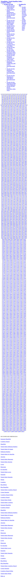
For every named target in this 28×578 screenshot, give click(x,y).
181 (20, 117)
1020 (17, 243)
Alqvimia (3, 456)
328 (2, 140)
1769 (17, 387)
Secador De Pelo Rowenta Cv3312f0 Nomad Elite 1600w (24, 15)
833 (5, 215)
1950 (14, 422)
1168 (21, 271)
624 (25, 183)
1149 (4, 269)
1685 (17, 371)
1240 (3, 286)
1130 (10, 264)
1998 (12, 431)
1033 (14, 246)
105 (8, 106)
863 (14, 219)
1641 (10, 363)
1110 (14, 260)
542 (23, 170)
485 (14, 162)
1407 (24, 317)
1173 (14, 273)
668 (23, 189)
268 (11, 130)
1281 (24, 293)
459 (17, 158)
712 (20, 196)
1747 (14, 383)
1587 (17, 352)
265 (2, 130)
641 (23, 185)
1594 (17, 353)
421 (11, 153)
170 (14, 115)
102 (26, 105)
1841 (24, 400)
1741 (17, 381)
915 (8, 227)
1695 (3, 373)
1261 (3, 290)
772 (11, 205)
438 (8, 156)
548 (14, 172)
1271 (14, 291)
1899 (7, 412)
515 (23, 166)
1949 (10, 422)
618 (8, 183)
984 (25, 236)
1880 (14, 408)
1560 (21, 346)
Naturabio (3, 474)
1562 (3, 348)
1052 (7, 250)
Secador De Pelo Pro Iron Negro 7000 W (11, 35)
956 (23, 232)
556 (11, 173)
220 (2, 123)
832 (2, 215)
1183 (24, 274)
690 (8, 193)
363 (25, 144)
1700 (21, 373)
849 (25, 216)
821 (23, 212)
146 (23, 111)
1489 (17, 333)
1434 (21, 322)
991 (20, 238)
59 (2, 101)
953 (14, 232)
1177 (4, 274)
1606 (10, 356)
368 (14, 145)
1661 (7, 367)
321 (8, 138)
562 (2, 174)
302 (5, 136)
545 (5, 172)
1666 (24, 367)
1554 (24, 345)
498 (25, 164)
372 (25, 145)
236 (23, 125)
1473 (10, 330)
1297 (7, 297)
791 (14, 208)
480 (25, 161)
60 (4, 101)
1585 (10, 352)
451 (20, 157)
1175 (21, 273)
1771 (24, 387)
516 (25, 166)
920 (23, 227)
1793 (3, 392)
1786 (3, 391)
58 (25, 99)
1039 (10, 247)
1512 (24, 337)
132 (8, 110)
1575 (24, 349)
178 (11, 117)
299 (23, 134)
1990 (7, 430)
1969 (7, 426)
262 (20, 129)
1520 (3, 340)
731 (23, 199)
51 (9, 99)
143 (14, 111)
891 (17, 223)
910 (20, 226)
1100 (4, 259)
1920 (7, 416)
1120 (24, 262)
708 (8, 196)
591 (8, 179)
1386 (24, 313)
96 (10, 105)
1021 (21, 243)
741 (25, 200)
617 (5, 183)
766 (20, 204)
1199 (7, 278)
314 (14, 137)
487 (20, 162)
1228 (10, 283)
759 (25, 203)
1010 (7, 242)
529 (11, 169)
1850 (7, 403)
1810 (14, 395)
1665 (21, 367)
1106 (24, 259)
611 (14, 181)
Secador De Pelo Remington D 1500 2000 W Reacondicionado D (11, 78)
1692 (17, 372)
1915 (14, 415)
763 (11, 204)
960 (8, 234)
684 (17, 192)
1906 (7, 414)
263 (23, 129)
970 (11, 235)
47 (25, 98)
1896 (21, 411)
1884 (3, 410)
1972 (17, 426)
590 (5, 179)
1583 (3, 352)
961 (11, 234)
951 (8, 232)
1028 (21, 244)
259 (11, 129)
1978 (14, 427)
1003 (7, 240)
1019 (14, 243)
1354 (10, 307)
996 (9, 239)
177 (8, 117)
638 (14, 185)
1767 (10, 387)
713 (23, 196)
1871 (7, 407)
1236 (14, 285)
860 (5, 219)
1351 (24, 306)
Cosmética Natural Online (7, 495)
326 (23, 138)
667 (20, 189)
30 (11, 97)
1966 (21, 424)
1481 (14, 332)
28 (7, 97)
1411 (14, 318)
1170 (4, 273)
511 (11, 166)
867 (25, 219)
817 (11, 212)
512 (14, 166)
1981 (24, 427)
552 (25, 172)
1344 (24, 305)
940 (2, 231)
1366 (3, 310)
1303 (3, 298)
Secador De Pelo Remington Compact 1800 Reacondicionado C (11, 71)
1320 (14, 301)
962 (14, 234)
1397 (14, 316)
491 (5, 164)
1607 (14, 356)
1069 (17, 252)
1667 (3, 368)
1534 (3, 342)
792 (17, 208)
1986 (17, 428)
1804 (17, 393)
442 (20, 156)
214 (11, 122)
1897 (24, 411)
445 (2, 157)
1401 (3, 317)
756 (17, 203)
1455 (21, 326)
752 (5, 203)
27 (4, 97)
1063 (21, 251)
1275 (3, 293)
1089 (14, 256)
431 (14, 154)
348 (8, 142)
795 (25, 208)
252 (17, 127)
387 (17, 148)
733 (2, 200)
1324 (3, 302)
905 (5, 226)
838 (20, 215)
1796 (14, 392)
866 (23, 219)
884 (23, 221)
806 (5, 211)
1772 (3, 388)
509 (5, 166)
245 (23, 126)
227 (23, 123)
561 (25, 173)
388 (20, 148)
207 (17, 121)
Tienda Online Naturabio (6, 477)
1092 (24, 256)
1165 (10, 271)
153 (17, 113)
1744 (3, 383)
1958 (17, 423)
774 (17, 205)
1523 (14, 340)
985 (2, 238)
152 (14, 113)
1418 (14, 320)
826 (11, 213)
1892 (7, 411)
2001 (23, 431)
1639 (3, 363)
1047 (14, 248)
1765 (3, 387)
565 (11, 174)
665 (14, 189)
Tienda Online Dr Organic (7, 449)
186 (8, 118)
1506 (3, 337)
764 (14, 204)
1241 (7, 286)
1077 (21, 254)
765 (17, 204)
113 (5, 107)
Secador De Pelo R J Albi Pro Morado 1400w (11, 49)
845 (14, 216)
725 (5, 199)
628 (11, 184)
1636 (17, 361)
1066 (7, 252)
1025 (10, 244)
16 (4, 95)
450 (17, 157)
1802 (10, 393)
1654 (7, 365)
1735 (21, 380)
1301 (21, 297)
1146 (17, 267)
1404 (14, 317)
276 (8, 131)
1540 (24, 342)
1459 (10, 328)
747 (17, 201)
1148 (24, 267)
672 (8, 191)
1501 (10, 336)
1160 (17, 270)
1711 (10, 376)
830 (23, 213)
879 (8, 221)
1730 (3, 380)
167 (5, 115)
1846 (17, 402)
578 (23, 176)
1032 (10, 246)
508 (2, 166)
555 (8, 173)
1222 (14, 282)
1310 (3, 299)
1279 (17, 293)
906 (8, 226)
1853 (17, 403)
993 (25, 238)
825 (8, 213)
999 (18, 239)
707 (5, 196)
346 (2, 142)
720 (17, 197)
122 (5, 109)
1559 (17, 346)
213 (8, 122)
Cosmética (3, 482)
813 (25, 211)
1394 (3, 316)
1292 (14, 295)
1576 (3, 350)
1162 (24, 270)
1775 (14, 388)
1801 (7, 393)
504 (17, 165)
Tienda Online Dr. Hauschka (7, 454)
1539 (21, 342)
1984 (10, 428)
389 (23, 148)
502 (11, 165)
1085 (24, 255)
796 (2, 209)
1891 (3, 411)
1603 (24, 355)
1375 (10, 312)
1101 (7, 259)
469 (20, 160)
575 (14, 176)
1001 (24, 239)
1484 (24, 332)
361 (20, 144)
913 (2, 227)
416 (23, 152)
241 (11, 126)
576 (17, 176)
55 (18, 99)
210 (25, 121)
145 (20, 111)
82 (4, 103)
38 (4, 98)
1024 (7, 244)
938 (23, 230)
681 (8, 192)
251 (14, 127)
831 (25, 213)
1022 (24, 243)
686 (23, 192)
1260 (24, 289)
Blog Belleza (4, 484)
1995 (24, 430)
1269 (7, 291)
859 (2, 219)
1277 (10, 293)
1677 (14, 369)
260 (14, 129)
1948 (7, 422)
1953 (24, 422)
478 (20, 161)
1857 (7, 404)
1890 (24, 410)
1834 (24, 399)
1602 (21, 355)
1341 (14, 305)
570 (25, 174)
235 (20, 125)
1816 (10, 396)
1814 (3, 396)
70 (2, 102)
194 (5, 119)
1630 (21, 360)
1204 (24, 278)
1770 (21, 387)
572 (5, 176)
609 (8, 181)
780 (8, 207)
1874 (17, 407)
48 (2, 99)
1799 (24, 392)
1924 (21, 416)
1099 (24, 258)
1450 (3, 326)
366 (8, 145)
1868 (21, 406)
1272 (17, 291)
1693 (21, 372)
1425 (14, 321)
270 (17, 130)
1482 (17, 332)
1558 (14, 346)
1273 (21, 291)
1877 (3, 408)
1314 (17, 299)
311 (5, 137)
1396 (10, 316)
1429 (3, 322)
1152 (14, 269)
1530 (14, 341)
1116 (10, 262)
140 (5, 111)
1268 (3, 291)
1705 (14, 375)
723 (25, 197)
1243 (14, 286)
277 (11, 131)
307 (20, 136)
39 (7, 98)
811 (20, 211)
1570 (7, 349)
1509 (14, 337)
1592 (10, 353)
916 (11, 227)
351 (17, 142)
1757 (24, 384)
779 (5, 207)
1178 (7, 274)
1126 (21, 263)
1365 (24, 309)
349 (11, 142)
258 (8, 129)
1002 (3, 240)
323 (14, 138)
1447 (17, 325)
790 (11, 208)
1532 (21, 341)
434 (23, 154)
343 (20, 141)
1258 (17, 289)
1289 (3, 295)
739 (20, 200)
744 (8, 201)
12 (21, 94)
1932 (24, 418)
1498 (24, 334)
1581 (21, 350)
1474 (14, 330)
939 (25, 230)
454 (2, 158)
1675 (7, 369)
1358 (24, 307)
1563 (7, 348)
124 (11, 109)
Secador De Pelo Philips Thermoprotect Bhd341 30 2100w (11, 11)
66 (18, 101)
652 (2, 188)
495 (17, 164)
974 (23, 235)
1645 (24, 363)
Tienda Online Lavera (6, 472)
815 (5, 212)
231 (8, 125)
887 (5, 223)
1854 (21, 403)
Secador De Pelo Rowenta (24, 8)
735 (8, 200)
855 (17, 217)
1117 (14, 262)
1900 (10, 412)
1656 (14, 365)
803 (23, 209)
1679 (21, 369)
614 (23, 181)
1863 (3, 406)
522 (17, 168)
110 (23, 106)
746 (14, 201)
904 (2, 226)
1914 (10, 415)
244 (20, 126)
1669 (10, 368)
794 (23, 208)
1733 (14, 380)
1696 (7, 373)
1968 (3, 426)
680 (5, 192)
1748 (17, 383)
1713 (17, 376)
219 (25, 122)
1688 (3, 372)
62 (9, 101)
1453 (14, 326)
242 (14, 126)
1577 (7, 350)
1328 (17, 302)
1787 (7, 391)
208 (20, 121)
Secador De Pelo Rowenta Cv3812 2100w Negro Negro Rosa (24, 25)
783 (17, 207)
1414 (24, 318)
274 (2, 131)
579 (25, 176)
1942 (10, 420)
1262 (7, 290)
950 (5, 232)
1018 (10, 243)
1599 (10, 355)
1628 (14, 360)
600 (8, 180)
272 (23, 130)
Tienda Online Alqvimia (6, 462)
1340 (10, 305)
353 (23, 142)
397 (20, 149)
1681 (3, 371)
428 (5, 154)
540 (17, 170)
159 (8, 114)
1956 (10, 423)
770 (5, 205)
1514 (7, 338)
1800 (3, 393)
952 (11, 232)
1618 (3, 359)
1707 (21, 375)
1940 (3, 420)
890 (14, 223)
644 (5, 187)
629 (14, 184)
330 (8, 140)
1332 (7, 303)
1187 (14, 275)
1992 (14, 430)
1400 (24, 316)
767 (23, 204)
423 (17, 153)
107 (14, 106)
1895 (17, 411)
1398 (17, 316)
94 (6, 105)
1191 (4, 277)
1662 (10, 367)
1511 (21, 337)
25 (25, 95)
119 (22, 107)
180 (17, 117)
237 (25, 125)
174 (25, 115)
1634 (10, 361)
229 (2, 125)
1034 (17, 246)
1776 (17, 388)
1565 (14, 348)
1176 (24, 273)
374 (5, 146)
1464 (3, 329)
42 (14, 98)
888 (8, 223)
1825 (17, 397)
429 (8, 154)
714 (25, 196)
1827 (24, 397)
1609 (21, 356)
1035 (21, 246)
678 (25, 191)
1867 (17, 406)
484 (11, 162)
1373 (3, 312)
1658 (21, 365)
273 (25, 130)
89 (20, 103)
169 (11, 115)
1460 (14, 328)
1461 (17, 328)
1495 (14, 334)
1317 (3, 301)
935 (14, 230)
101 (23, 105)
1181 (17, 274)
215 (14, 122)
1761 (14, 385)
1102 (10, 259)
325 (20, 138)
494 (14, 164)
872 (14, 220)
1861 (21, 404)
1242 (10, 286)
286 (11, 133)
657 (17, 188)
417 (25, 152)
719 (14, 197)
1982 (3, 428)
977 (5, 236)
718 (11, 197)
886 (2, 223)
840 (25, 215)
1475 (17, 330)
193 (2, 119)
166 (2, 115)
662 (5, 189)
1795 (10, 392)
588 (25, 177)
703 (20, 195)
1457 (3, 328)
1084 (21, 255)
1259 (21, 289)
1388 (7, 314)
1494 (10, 334)
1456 (24, 326)
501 (8, 165)
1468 (17, 329)
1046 (10, 248)
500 (5, 165)
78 (20, 102)
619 (11, 183)
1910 (21, 414)
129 (25, 109)
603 (17, 180)
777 (25, 205)
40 (9, 98)
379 (20, 146)
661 (2, 189)
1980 (21, 427)
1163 (4, 271)
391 (2, 149)
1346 (7, 306)
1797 (17, 392)
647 (14, 187)
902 (23, 224)
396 (17, 149)
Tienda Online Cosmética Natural (9, 489)
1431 (10, 322)
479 (23, 161)
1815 (7, 396)
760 (2, 204)
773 (14, 205)
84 (9, 103)
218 (23, 122)
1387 (3, 314)
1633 (7, 361)
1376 (14, 312)
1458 (7, 328)
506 (23, 165)
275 (5, 131)
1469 (21, 329)
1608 (17, 356)
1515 (10, 338)
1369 (14, 310)
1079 (3, 255)
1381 (7, 313)
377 (14, 146)
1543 (10, 344)
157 (2, 114)
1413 (21, 318)
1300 (17, 297)
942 (8, 231)
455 (5, 158)
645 (8, 187)
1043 (24, 247)
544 (2, 172)
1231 (21, 283)
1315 (21, 299)
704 (23, 195)
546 (8, 172)
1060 (10, 251)
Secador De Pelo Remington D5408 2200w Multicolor (11, 84)
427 (2, 154)
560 (23, 173)
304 (11, 136)
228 (25, 123)
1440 (17, 324)
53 (14, 99)
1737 (3, 381)
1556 (7, 346)
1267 (24, 290)
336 (25, 140)
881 (14, 221)
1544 (14, 344)
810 (17, 211)
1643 (17, 363)
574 (11, 176)
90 (23, 103)
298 (20, 134)
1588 (21, 352)
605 (23, 180)
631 (20, 184)
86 (14, 103)
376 (11, 146)
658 (20, 188)
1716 (3, 377)
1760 (10, 385)
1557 (10, 346)
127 (20, 109)
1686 (21, 371)
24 (23, 95)
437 (5, 156)
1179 (10, 274)
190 (20, 118)
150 (8, 113)
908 (14, 226)
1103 (14, 259)
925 (11, 228)
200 (23, 119)
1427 (21, 321)
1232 (24, 283)
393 (8, 149)
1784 (21, 389)
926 (14, 228)
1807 (3, 395)
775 (20, 205)
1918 (24, 415)
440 (14, 156)
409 (2, 152)
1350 (21, 306)
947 (23, 231)
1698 (14, 373)
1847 (21, 402)
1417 (10, 320)
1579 (14, 350)
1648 (10, 364)
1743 (24, 381)
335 (23, 140)
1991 (10, 430)
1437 (7, 324)
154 (20, 113)
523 (20, 168)
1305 (10, 298)
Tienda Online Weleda (6, 500)
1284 (10, 294)
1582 (24, 350)
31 (14, 97)
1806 (24, 393)
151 (11, 113)
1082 (14, 255)
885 (25, 221)
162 (17, 114)
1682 (7, 371)
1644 (21, 363)
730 (20, 199)
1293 (17, 295)
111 (25, 106)
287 (14, 133)
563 (5, 174)
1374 (7, 312)
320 (5, 138)
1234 (7, 285)
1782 (14, 389)
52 (11, 99)
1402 (7, 317)
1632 (3, 361)
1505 (24, 336)
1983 (7, 428)
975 (25, 235)
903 (25, 224)
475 (11, 161)
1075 (14, 254)
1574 (21, 349)
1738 (7, 381)
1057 (24, 250)
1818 (17, 396)
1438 (10, 324)
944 (14, 231)
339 (8, 141)
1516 (14, 338)
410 (5, 152)
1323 (24, 301)
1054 (14, 250)
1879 (10, 408)
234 (17, 125)
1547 (24, 344)
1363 (17, 309)
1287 (21, 294)
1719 (14, 377)
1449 (24, 325)
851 (5, 217)
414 (17, 152)
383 (5, 148)
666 (17, 189)
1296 (3, 297)
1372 (24, 310)
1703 (7, 375)
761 (5, 204)
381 (25, 146)
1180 (14, 274)
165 (25, 114)
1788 (10, 391)
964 (20, 234)
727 (11, 199)
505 (20, 165)
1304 (7, 298)
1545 (17, 344)
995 (6, 239)
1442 (24, 324)
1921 (10, 416)
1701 (24, 373)
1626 (7, 360)
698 (5, 195)
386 (14, 148)
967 (2, 235)
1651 (21, 364)
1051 (3, 250)
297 (17, 134)
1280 (21, 293)
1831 (14, 399)
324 (17, 138)
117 (17, 107)
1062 (17, 251)
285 (8, 133)
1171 (7, 273)
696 (25, 193)
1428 (24, 321)
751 (2, 203)
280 (20, 131)
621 (17, 183)
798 (8, 209)
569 (23, 174)
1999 (16, 431)
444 (25, 156)
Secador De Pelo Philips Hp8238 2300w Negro (11, 7)
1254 (3, 289)
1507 (7, 337)
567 (17, 174)
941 (5, 231)
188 (14, 118)
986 (5, 238)
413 (14, 152)
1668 (7, 368)
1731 (7, 380)
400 (2, 150)
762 (8, 204)
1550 (10, 345)
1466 (10, 329)
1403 (10, 317)
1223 (17, 282)
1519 (24, 338)
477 (17, 161)
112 (2, 107)
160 (11, 114)
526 (2, 169)
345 (25, 141)
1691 (14, 372)
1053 (10, 250)
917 (14, 227)
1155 (24, 269)
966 (25, 234)
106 (11, 106)
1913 (7, 415)
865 (20, 219)
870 (8, 220)
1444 (7, 325)
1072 (3, 254)
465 (8, 160)
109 (20, 106)
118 (20, 107)
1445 (10, 325)
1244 (17, 286)
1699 (17, 373)
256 (2, 129)
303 (8, 136)
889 (11, 223)
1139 (17, 266)
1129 (7, 264)
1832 (17, 399)
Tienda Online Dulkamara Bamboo (9, 446)
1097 (17, 258)
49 (4, 99)
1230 (17, 283)
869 (5, 220)
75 (14, 102)
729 (17, 199)
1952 (21, 422)
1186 (10, 275)
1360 (7, 309)
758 (23, 203)
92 (1, 105)
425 (23, 153)
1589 (24, 352)
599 (5, 180)
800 (14, 209)
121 (2, 109)
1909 (17, 414)
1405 (17, 317)
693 (17, 193)
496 (20, 164)
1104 (17, 259)
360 (17, 144)
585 (17, 177)
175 (2, 117)
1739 (10, 381)
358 (11, 144)
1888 (17, 410)
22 (18, 95)
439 (11, 156)
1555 (3, 346)
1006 (17, 240)
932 (5, 230)
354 (25, 142)
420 (8, 153)
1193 (10, 277)
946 (20, 231)
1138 (14, 266)
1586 (14, 352)
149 (5, 113)
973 (20, 235)
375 (8, 146)
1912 (3, 415)
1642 (14, 363)
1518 (21, 338)
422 (14, 153)
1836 (7, 400)
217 (20, 122)
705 (25, 195)
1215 (14, 281)
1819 (21, 396)
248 (5, 127)
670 (2, 191)
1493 (7, 334)
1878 (7, 408)
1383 (14, 313)
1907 (10, 414)
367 (11, 145)
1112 (21, 260)
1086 (3, 256)
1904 (24, 412)
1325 (7, 302)
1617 (24, 357)
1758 (3, 385)
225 (17, 123)
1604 (3, 356)
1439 (14, 324)
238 (2, 126)
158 (5, 114)
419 (5, 153)
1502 (14, 336)
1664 (17, 367)
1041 (17, 247)
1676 (10, 369)
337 (2, 141)
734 (5, 200)
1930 (17, 418)
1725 (10, 379)
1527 (3, 341)
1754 (14, 384)
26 (2, 97)
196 (11, 119)
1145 (14, 267)
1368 (10, 310)
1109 (10, 260)
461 (23, 158)
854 (14, 217)
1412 (17, 318)
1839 (17, 400)
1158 (10, 270)
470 (23, 160)
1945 (21, 420)
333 (17, 140)
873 (17, 220)
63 (11, 101)
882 (17, 221)
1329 (21, 302)
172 (20, 115)
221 (5, 123)
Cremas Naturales (5, 492)
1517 (17, 338)
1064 (24, 251)
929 (23, 228)
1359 (3, 309)
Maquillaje (3, 444)
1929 (14, 418)
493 (11, 164)
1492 (3, 334)
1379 (24, 312)
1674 (3, 369)
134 (14, 110)
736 (11, 200)
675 (17, 191)
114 (8, 107)
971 (14, 235)
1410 (10, 318)
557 (14, 173)
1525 (21, 340)
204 (8, 121)
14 (26, 94)
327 (25, 138)
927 (17, 228)
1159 (14, 270)
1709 (3, 376)
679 (2, 192)
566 (14, 174)
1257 (14, 289)
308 (23, 136)
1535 (7, 342)
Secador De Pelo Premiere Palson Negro (11, 31)
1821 (3, 397)
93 (4, 105)
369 (17, 145)
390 (25, 148)
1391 (17, 314)
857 (23, 217)
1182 (21, 274)
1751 (3, 384)
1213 (7, 281)
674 (14, 191)
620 (14, 183)
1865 (10, 406)
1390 (14, 314)
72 (7, 102)
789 (8, 208)
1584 (7, 352)
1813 (24, 395)
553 (2, 173)
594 (17, 179)
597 (25, 179)
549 (17, 172)
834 (8, 215)
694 (20, 193)
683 (14, 192)
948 (25, 231)
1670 (14, 368)
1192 (7, 277)
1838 (14, 400)
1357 (21, 307)
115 (11, 107)
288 (17, 133)
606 (25, 180)
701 (14, 195)
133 (11, 110)
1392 (21, 314)
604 (20, 180)
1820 (24, 396)
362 (23, 144)
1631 (24, 360)
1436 (3, 324)
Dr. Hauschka (4, 469)
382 (2, 148)
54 (16, 99)
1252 (21, 287)
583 (11, 177)
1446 (14, 325)
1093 (3, 258)
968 (5, 235)
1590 (3, 353)
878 (5, 221)
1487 (10, 333)
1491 (24, 333)
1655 (10, 365)
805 (2, 211)
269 (14, 130)
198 (17, 119)
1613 (10, 357)
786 (25, 207)
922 (2, 228)
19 (11, 95)
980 (14, 236)
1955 (7, 423)
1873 (14, 407)
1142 (4, 267)
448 (11, 157)
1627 (10, 360)
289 (20, 133)
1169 (24, 271)
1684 (14, 371)
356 (5, 144)
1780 (7, 389)
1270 (10, 291)
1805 (21, 393)
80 (25, 102)
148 (2, 113)
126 (17, 109)
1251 (17, 287)
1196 (21, 277)
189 (17, 118)
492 (8, 164)
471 (25, 160)
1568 (24, 348)
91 (25, 103)
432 (17, 154)
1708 (24, 375)
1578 (10, 350)
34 (20, 97)
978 (8, 236)
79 (23, 102)
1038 (7, 247)
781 (11, 207)
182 (23, 117)
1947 (3, 422)
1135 (4, 266)
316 (20, 137)
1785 (24, 389)
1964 (14, 424)
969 (8, 235)
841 (2, 216)
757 (20, 203)
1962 (7, 424)
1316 (24, 299)
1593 (14, 353)
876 (25, 220)
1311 (7, 299)
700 (11, 195)
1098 (21, 258)
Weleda (2, 479)
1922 (14, 416)
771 (8, 205)
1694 (24, 372)
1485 (3, 333)
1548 (3, 345)
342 (17, 141)
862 (11, 219)
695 (23, 193)
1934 (7, 419)
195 (8, 119)
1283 (7, 294)
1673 (24, 368)
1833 (21, 399)
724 (2, 199)
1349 (17, 306)
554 (5, 173)
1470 (24, 329)
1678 (17, 369)
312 (8, 137)
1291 (10, 295)
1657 (17, 365)
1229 (14, 283)
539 (14, 170)
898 (11, 224)
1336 (21, 303)
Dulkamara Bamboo (5, 451)
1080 (7, 255)
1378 (21, 312)
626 (5, 184)
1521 (7, 340)
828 (17, 213)
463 (2, 160)
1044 (3, 248)
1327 (14, 302)
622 (20, 183)
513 (17, 166)
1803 (14, 393)
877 (2, 221)
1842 (3, 402)
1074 (10, 254)
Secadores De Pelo (8, 4)
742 (2, 201)
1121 (4, 263)
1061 (14, 251)
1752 (7, 384)
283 (2, 133)
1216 (17, 281)
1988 (24, 428)
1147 (21, 267)
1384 (17, 313)
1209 (17, 279)
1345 (3, 306)
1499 (3, 336)
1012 (14, 242)
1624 (24, 359)
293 (5, 134)
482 (5, 162)
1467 (14, 329)
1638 (24, 361)
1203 (21, 278)
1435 (24, 322)
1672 (21, 368)
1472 (7, 330)
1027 (17, 244)
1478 (3, 332)
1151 (10, 269)
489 (25, 162)
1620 (10, 359)
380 (23, 146)
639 (17, 185)
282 (25, 131)
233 (14, 125)
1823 (10, 397)
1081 (10, 255)
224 (14, 123)
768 (25, 204)
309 (25, 136)
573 (8, 176)
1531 (17, 341)
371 (23, 145)
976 (2, 236)
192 (25, 118)
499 (2, 165)
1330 (24, 302)
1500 (7, 336)
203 (5, 121)
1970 (10, 426)
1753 (10, 384)
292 (2, 134)
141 (8, 111)
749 (23, 201)
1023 (3, 244)
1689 (7, 372)
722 (23, 197)
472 (2, 161)
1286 (17, 294)
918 (17, 227)
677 (23, 191)
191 (23, 118)
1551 (14, 345)
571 (2, 176)
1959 (21, 423)
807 (8, 211)
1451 (7, 326)
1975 (3, 427)
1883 (24, 408)
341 (14, 141)
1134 (24, 264)
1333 (10, 303)
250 (11, 127)
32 (16, 97)
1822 (7, 397)
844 (11, 216)
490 (2, 164)
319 (2, 138)
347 (5, 142)
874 (20, 220)
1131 (14, 264)
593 (14, 179)
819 (17, 212)
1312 (10, 299)
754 (11, 203)
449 (14, 157)
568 (20, 174)
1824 (14, 397)
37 (2, 98)
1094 (7, 258)
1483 (21, 332)
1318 (7, 301)
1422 (3, 321)
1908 (14, 414)
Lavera (2, 464)
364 (2, 145)
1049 (21, 248)
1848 (24, 402)
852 (8, 217)
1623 (21, 359)
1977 (10, 427)
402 (8, 150)
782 (14, 207)
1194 (14, 277)
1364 (21, 309)
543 (25, 170)
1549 (7, 345)
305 (14, 136)
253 (20, 127)
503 (14, 165)
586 (20, 177)
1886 (10, 410)
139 (2, 111)
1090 (17, 256)
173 (23, 115)
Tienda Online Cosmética (7, 502)
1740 (14, 381)
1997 (9, 431)
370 (20, 145)
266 (5, 130)
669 (25, 189)
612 (17, 181)
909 (17, 226)
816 (8, 212)
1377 (17, 312)
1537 (14, 342)
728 (14, 199)
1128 (4, 264)
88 (18, 103)
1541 (3, 344)
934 (11, 230)
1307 (17, 298)
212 (5, 122)
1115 (7, 262)
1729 (24, 379)
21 (16, 95)
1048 (17, 248)
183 (25, 117)
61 (7, 101)
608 (5, 181)
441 (17, 156)
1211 (24, 279)
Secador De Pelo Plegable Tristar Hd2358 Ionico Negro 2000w (11, 22)
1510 (17, 337)
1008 (24, 240)
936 (17, 230)
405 (17, 150)
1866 (14, 406)
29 (9, 97)
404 (14, 150)
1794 (7, 392)
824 (5, 213)
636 (8, 185)
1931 (21, 418)
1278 (14, 293)
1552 (17, 345)
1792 (24, 391)
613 (20, 181)
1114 (4, 262)
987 (8, 238)
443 (23, 156)
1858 (10, 404)
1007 (21, 240)
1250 (14, 287)
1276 (7, 293)
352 (20, 142)
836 (14, 215)
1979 (17, 427)
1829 (7, 399)
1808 (7, 395)
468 (17, 160)
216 (17, 122)
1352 (3, 307)
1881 (17, 408)
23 (20, 95)
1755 (17, 384)
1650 (17, 364)
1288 (24, 294)
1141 (24, 266)
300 (25, 134)
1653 (3, 365)
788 (5, 208)
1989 (3, 430)
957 (25, 232)
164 (23, 114)
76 (16, 102)
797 (5, 209)
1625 (3, 360)
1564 (10, 348)
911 (23, 226)
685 (20, 192)
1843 (7, 402)
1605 (7, 356)
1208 (14, 279)
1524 (17, 340)
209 (23, 121)
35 (23, 97)
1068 (14, 252)
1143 (7, 267)
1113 (24, 260)
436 (2, 156)
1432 (14, 322)
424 (20, 153)
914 (5, 227)
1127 (24, 263)
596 (23, 179)
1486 (7, 333)
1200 (10, 278)
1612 (7, 357)
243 (17, 126)
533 (23, 169)
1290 (7, 295)
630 (17, 184)
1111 (17, 260)
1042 (21, 247)
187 (11, 118)
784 (20, 207)
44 (18, 98)
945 (17, 231)
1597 (3, 355)
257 (5, 129)
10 (17, 94)
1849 (3, 403)
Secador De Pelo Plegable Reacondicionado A (11, 17)
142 (11, 111)
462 (25, 158)
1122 (7, 263)
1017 (7, 243)
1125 (17, 263)
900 (17, 224)
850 (2, 217)
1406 (21, 317)
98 (15, 105)
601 (11, 180)
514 (20, 166)
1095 (10, 258)
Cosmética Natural (5, 441)
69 (25, 101)
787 (2, 208)
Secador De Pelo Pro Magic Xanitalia (11, 39)
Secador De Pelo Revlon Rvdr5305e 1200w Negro (11, 88)
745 (11, 201)
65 (16, 101)
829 (20, 213)
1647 (7, 364)
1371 (21, 310)
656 (14, 188)
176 (5, 117)
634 (2, 185)
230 (5, 125)
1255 (7, 289)
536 (5, 170)
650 (23, 187)
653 (5, 188)
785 (23, 207)
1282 (3, 294)
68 (23, 101)
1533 (24, 341)
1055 (17, 250)
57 (23, 99)
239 (5, 126)
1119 (21, 262)
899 (14, 224)
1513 (3, 338)
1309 (24, 298)
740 (23, 200)
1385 (21, 313)
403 (11, 150)
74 (11, 102)
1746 (10, 383)
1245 (21, 286)
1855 (24, 403)
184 (2, 118)
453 (25, 157)
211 (2, 122)
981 (17, 236)
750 (25, 201)
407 (23, 150)
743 (5, 201)
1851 (10, 403)
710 (14, 196)
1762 (17, 385)
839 (23, 215)
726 (8, 199)
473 (5, 161)
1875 (21, 407)
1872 (10, 407)
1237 (17, 285)
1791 (21, 391)
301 (2, 136)
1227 (7, 283)
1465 (7, 329)
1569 (3, 349)
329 (5, 140)
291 (25, 133)
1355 (14, 307)
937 (20, 230)
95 (8, 105)
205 (11, 121)
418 (2, 153)
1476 (21, 330)
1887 (14, 410)
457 (11, 158)
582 (8, 177)
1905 (3, 414)
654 (8, 188)
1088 (10, 256)
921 (25, 227)
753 (8, 203)
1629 (17, 360)
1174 (17, 273)
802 (20, 209)
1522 (10, 340)
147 (25, 111)
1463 (24, 328)
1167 (17, 271)
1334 (14, 303)
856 (20, 217)
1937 (17, 419)
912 (25, 226)
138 (25, 110)
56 (20, 99)
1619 (7, 359)
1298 (10, 297)
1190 (24, 275)
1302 (24, 297)
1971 (14, 426)
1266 (21, 290)
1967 (24, 424)
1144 (10, 267)
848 (23, 216)
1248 (7, 287)
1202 (17, 278)
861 (8, 219)
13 (23, 94)
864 (17, 219)
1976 (7, 427)
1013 (17, 242)
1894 (14, 411)
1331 (3, 303)
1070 (21, 252)
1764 (24, 385)
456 (8, 158)
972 (17, 235)
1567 (21, 348)
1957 (14, 423)
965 (23, 234)
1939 (24, 419)
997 (12, 239)
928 (20, 228)
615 (25, 181)
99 (17, 105)
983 (23, 236)
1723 (3, 379)
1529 (10, 341)
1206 (7, 279)
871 (11, 220)
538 (11, 170)
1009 (3, 242)
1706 (17, 375)
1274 (24, 291)
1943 (14, 420)
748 (20, 201)
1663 (14, 367)
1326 (10, 302)
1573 (17, 349)
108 (17, 106)
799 (11, 209)
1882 (21, 408)
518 (5, 168)
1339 (7, 305)
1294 (21, 295)
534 (25, 169)
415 (20, 152)
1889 (21, 410)
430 (11, 154)
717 (8, 197)
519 (8, 168)
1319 (10, 301)
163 (20, 114)
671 (5, 191)
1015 (24, 242)
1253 (24, 287)
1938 (21, 419)
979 (11, 236)
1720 (17, 377)
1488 (14, 333)
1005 (14, 240)
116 (14, 107)
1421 (24, 320)
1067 (10, 252)
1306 (14, 298)
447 (8, 157)
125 (14, 109)
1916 (17, 415)
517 (2, 168)
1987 (21, 428)
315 (17, 137)
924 (8, 228)
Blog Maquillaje (4, 487)
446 (5, 157)
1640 (7, 363)
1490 (21, 333)
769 (2, 205)
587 (23, 177)
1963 (10, 424)
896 (5, 224)
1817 (14, 396)
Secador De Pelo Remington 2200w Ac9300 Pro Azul (11, 53)
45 (20, 98)
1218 (24, 281)
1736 (24, 380)
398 (23, 149)
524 (23, 168)
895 (2, 224)
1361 (10, 309)
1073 (7, 254)
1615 (17, 357)
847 (20, 216)
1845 (14, 402)
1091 (21, 256)
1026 (14, 244)
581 (5, 177)
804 (25, 209)
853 (11, 217)
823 (2, 213)
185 (5, 118)
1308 (21, 298)
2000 (19, 431)
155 (23, 113)
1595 (21, 353)
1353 (7, 307)
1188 (17, 275)
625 (2, 184)
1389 (10, 314)
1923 (17, 416)
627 (8, 184)
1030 (3, 246)
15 (2, 95)
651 (25, 187)
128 (23, 109)
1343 (21, 305)
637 (11, 185)
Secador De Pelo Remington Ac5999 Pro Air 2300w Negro (11, 57)
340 (11, 141)
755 (14, 203)
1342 (17, 305)
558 (17, 173)
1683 (10, 371)
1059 (7, 251)
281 (23, 131)
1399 (21, 316)
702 (17, 195)
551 (23, 172)
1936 (14, 419)
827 (14, 213)
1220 (7, 282)
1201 (14, 278)
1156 (4, 270)
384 (8, 148)
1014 (21, 242)
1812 (21, 395)
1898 (3, 412)
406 (20, 150)
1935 (10, 419)
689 (5, 193)
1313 (14, 299)
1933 (3, 419)
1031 (7, 246)
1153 (17, 269)
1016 (3, 243)
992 (23, 238)
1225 (24, 282)
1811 (17, 395)
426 (25, 153)
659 (23, 188)
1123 (10, 263)
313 (11, 137)
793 (20, 208)
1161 (21, 270)
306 (17, 136)
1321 (17, 301)
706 (2, 196)
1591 (7, 353)
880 (11, 221)
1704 (10, 375)
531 (17, 169)
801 (17, 209)
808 (11, 211)
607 (2, 181)
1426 (17, 321)
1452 (10, 326)
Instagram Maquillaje (6, 439)
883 (20, 221)
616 (2, 183)
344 (23, 141)
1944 (17, 420)
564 (8, 174)
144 (17, 111)
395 (14, 149)
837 (17, 215)
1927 (7, 418)
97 (13, 105)
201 (25, 119)
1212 (3, 281)
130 (2, 110)
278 (14, 131)
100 (20, 105)
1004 (10, 240)
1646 (3, 364)
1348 (14, 306)
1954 (3, 423)
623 (23, 183)
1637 (21, 361)
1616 (21, 357)
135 (17, 110)
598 (2, 180)
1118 (17, 262)
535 (2, 170)
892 (20, 223)
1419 (17, 320)
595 (20, 179)
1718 (10, 377)
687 (25, 192)
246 (25, 126)
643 (2, 187)
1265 (17, 290)
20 (14, 95)
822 (25, 212)
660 (25, 188)
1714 (21, 376)
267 (8, 130)
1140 (21, 266)
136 (20, 110)
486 (17, 162)
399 (25, 149)
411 (8, 152)
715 (2, 197)
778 (2, 207)
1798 (21, 392)
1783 (17, 389)
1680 (24, 369)
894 (25, 223)
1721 (21, 377)
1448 (21, 325)
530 (14, 169)
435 (25, 154)
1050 (24, 248)
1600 (14, 355)
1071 (24, 252)
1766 (7, 387)
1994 (21, 430)
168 (8, 115)
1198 (3, 278)
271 (20, 130)
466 (11, 160)
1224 (21, 282)
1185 (7, 275)
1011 (10, 242)
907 (11, 226)
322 (11, 138)
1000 (21, 239)
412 (11, 152)
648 (17, 187)
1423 (7, 321)
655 (11, 188)
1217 (21, 281)
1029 (24, 244)
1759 (7, 385)
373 (2, 146)
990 (17, 238)
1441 (21, 324)
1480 (10, 332)
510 (8, 166)
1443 (3, 325)
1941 (7, 420)
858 (25, 217)
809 (14, 211)
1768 (14, 387)
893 (23, 223)
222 (8, 123)
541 (20, 170)
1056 (21, 250)
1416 (7, 320)
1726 (14, 379)
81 (2, 103)
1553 (21, 345)
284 (5, 133)
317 (23, 137)
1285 (14, 294)
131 (5, 110)
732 (25, 199)
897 (8, 224)
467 (14, 160)
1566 (17, 348)
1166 (14, 271)
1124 (14, 263)
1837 (10, 400)
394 (11, 149)
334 (20, 140)
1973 (21, 426)
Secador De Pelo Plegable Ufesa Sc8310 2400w (11, 27)
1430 (7, 322)
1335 (17, 303)
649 (20, 187)
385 (11, 148)
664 (11, 189)
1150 (7, 269)
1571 (10, 349)
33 (18, 97)
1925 (24, 416)
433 (20, 154)
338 (5, 141)
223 (11, 123)
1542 (7, 344)
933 (8, 230)
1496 (17, 334)
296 (14, 134)
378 (17, 146)
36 (25, 97)
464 (5, 160)
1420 (21, 320)
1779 (3, 389)
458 (14, 158)
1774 (10, 388)
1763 (21, 385)
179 (14, 117)
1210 (21, 279)
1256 (10, 289)
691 (11, 193)
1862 (24, 404)
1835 (3, 400)
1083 (17, 255)
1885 (7, 410)
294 (8, 134)
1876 (24, 407)
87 (16, 103)
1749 (21, 383)
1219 (3, 282)
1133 (21, 264)
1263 (10, 290)
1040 (14, 247)
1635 (14, 361)
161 (14, 114)
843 (8, 216)
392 (5, 149)
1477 (24, 330)
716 (5, 197)
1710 (7, 376)
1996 (5, 431)
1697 (10, 373)
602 (14, 180)
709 (11, 196)
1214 (10, 281)
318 (25, 137)
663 (8, 189)
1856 (3, 404)
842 (5, 216)
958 (2, 234)
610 (11, 181)
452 (23, 157)
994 (3, 239)
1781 (10, 389)
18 (9, 95)
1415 (3, 320)
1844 (10, 402)
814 (2, 212)
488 (23, 162)
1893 (10, 411)
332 (14, 140)
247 (2, 127)
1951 (17, 422)
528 (8, 169)
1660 (3, 367)
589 (2, 179)
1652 (24, 364)
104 (5, 106)
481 (2, 162)
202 (2, 121)
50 (7, 99)
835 (11, 215)
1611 (3, 357)
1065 (3, 252)
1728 (21, 379)
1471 (3, 330)
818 (14, 212)
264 (25, 129)
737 (14, 200)
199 (20, 119)
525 (25, 168)
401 (5, 150)
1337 (24, 303)
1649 (14, 364)
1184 (4, 275)
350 (14, 142)
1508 (10, 337)
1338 (3, 305)
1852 (14, 403)
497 (23, 164)
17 (7, 95)
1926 (3, 418)
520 (11, 168)
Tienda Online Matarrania (7, 459)
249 (8, 127)
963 (17, 234)
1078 (24, 254)
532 (20, 169)
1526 (24, 340)
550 (20, 172)
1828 (3, 399)
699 (8, 195)
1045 (7, 248)
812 (23, 211)
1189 (21, 275)
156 (25, 113)
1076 (17, 254)
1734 (17, 380)
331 (11, 140)
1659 (24, 365)
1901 (14, 412)
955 (20, 232)
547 (11, 172)
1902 (17, 412)
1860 (17, 404)
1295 (24, 295)
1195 (17, 277)
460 (20, 158)
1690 (10, 372)
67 (20, 101)
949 (2, 232)
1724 (7, 379)
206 (14, 121)
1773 (7, 388)
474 (8, 161)
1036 (24, 246)
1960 (24, 423)
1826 (21, 397)
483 (8, 162)
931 (2, 230)
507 (25, 165)
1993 (17, 430)
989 (14, 238)
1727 (17, 379)
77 (18, 102)
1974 (24, 426)
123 (8, 109)
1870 (3, 407)
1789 (14, 391)
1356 (17, 307)
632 (23, 184)
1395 (7, 316)
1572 (14, 349)
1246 (24, 286)
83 (7, 103)
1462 (21, 328)
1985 (14, 428)
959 (5, 234)
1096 (14, 258)
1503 (17, 336)
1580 (17, 350)
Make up (3, 576)
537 (8, 170)
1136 (7, 266)
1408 (3, 318)
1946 (24, 420)
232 (11, 125)
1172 (10, 273)
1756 (21, 384)
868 (2, 220)
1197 (24, 277)
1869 (24, 406)
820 (20, 212)
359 (14, 144)
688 (2, 193)
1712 (14, 376)
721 (20, 197)
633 (25, 184)
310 (2, 137)
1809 (10, 395)
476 (14, 161)
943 (11, 231)
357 (8, 144)
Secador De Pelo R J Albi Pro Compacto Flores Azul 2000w (11, 44)
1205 (3, 279)
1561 (24, 346)
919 (20, 227)
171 (17, 115)
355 (2, 144)
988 (11, 238)
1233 (3, 285)
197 (14, 119)
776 (23, 205)
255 (25, 127)
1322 (21, 301)
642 (25, 185)
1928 (10, 418)
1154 (21, 269)
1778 (24, 388)
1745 (7, 383)
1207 (10, 279)
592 (11, 179)
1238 (21, 285)
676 (20, 191)
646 (11, 187)
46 (23, 98)
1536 (10, 342)
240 (8, 126)
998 (15, 239)
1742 (21, 381)
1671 (17, 368)
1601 (17, 355)
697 (2, 195)
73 (9, 102)
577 (20, 176)
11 (19, 94)
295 (11, 134)
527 (5, 169)
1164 (7, 271)
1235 (10, 285)
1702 (3, 375)
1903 (21, 412)
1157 (7, 270)
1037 (3, 247)
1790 (17, 391)
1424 (10, 321)
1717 (7, 377)
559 (20, 173)
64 (14, 101)
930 (25, 228)
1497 (21, 334)
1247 (3, 287)
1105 (21, 259)
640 (20, 185)
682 (11, 192)
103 (2, 106)
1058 (3, 251)
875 (23, 220)
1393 (24, 314)
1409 (7, 318)
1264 (14, 290)
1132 (17, 264)
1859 (14, 404)
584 (14, 177)
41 (11, 98)
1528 (7, 341)
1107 (4, 260)
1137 (10, 266)
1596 (24, 353)
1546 (21, 344)
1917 (21, 415)
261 (17, 129)
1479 (7, 332)
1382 (10, 313)
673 (11, 191)
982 (20, 236)
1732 (10, 380)
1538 (17, 342)
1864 (7, 406)
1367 (7, 310)
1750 (24, 383)
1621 (14, 359)
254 (23, 127)
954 (17, 232)
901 (20, 224)
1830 (10, 399)
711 (17, 196)
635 (5, 185)
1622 (17, 359)
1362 (14, 309)
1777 (21, 388)
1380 (3, 313)
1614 (14, 357)
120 (25, 107)
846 (17, 216)
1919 (3, 416)
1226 (3, 283)
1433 (17, 322)
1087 (7, 256)
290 (23, 133)
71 (4, 102)
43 (16, 98)
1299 (14, 297)
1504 (21, 336)
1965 (17, 424)
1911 (24, 414)
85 (11, 103)
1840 (21, 400)
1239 (24, 285)
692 (14, 193)
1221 (10, 282)
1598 (7, 355)
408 (25, 150)
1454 (17, 326)
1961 (3, 424)
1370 (17, 310)
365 (5, 145)
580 (2, 177)
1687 (24, 371)
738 (17, 200)
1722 (24, 377)
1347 (10, 306)
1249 (10, 287)
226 (20, 123)
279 (17, 131)
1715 (24, 376)
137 (23, 110)
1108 (7, 260)
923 (5, 228)
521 (14, 168)
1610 (24, 356)
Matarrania (3, 467)
